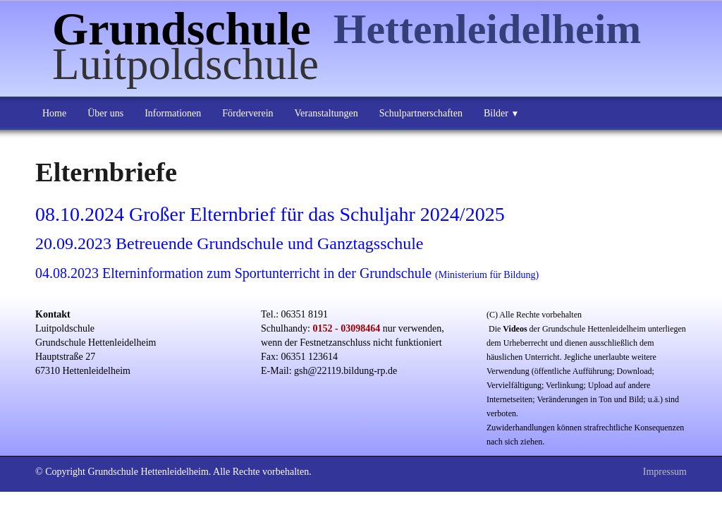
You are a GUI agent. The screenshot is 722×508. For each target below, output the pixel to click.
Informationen (173, 113)
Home (54, 113)
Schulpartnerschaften (421, 113)
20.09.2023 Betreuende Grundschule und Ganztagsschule (229, 243)
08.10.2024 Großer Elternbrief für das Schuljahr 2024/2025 (270, 214)
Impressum (665, 471)
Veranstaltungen (326, 113)
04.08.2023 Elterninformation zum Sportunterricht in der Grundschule (287, 273)
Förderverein (247, 113)
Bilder (501, 113)
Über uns (105, 113)
